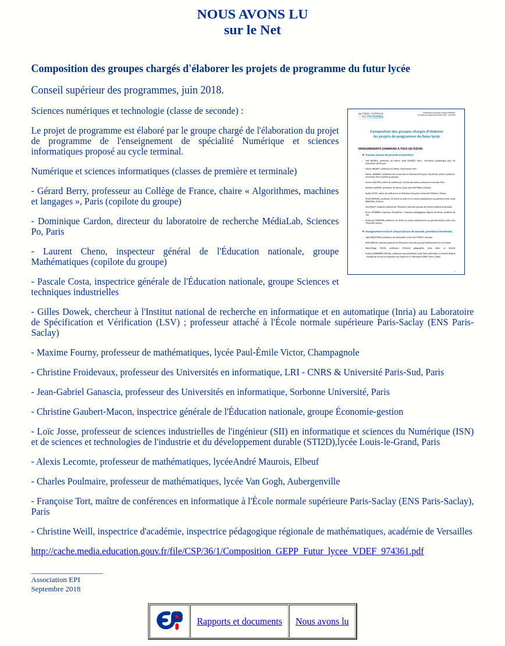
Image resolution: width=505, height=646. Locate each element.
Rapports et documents (239, 621)
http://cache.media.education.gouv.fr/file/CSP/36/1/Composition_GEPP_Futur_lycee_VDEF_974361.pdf (227, 551)
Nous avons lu (322, 621)
